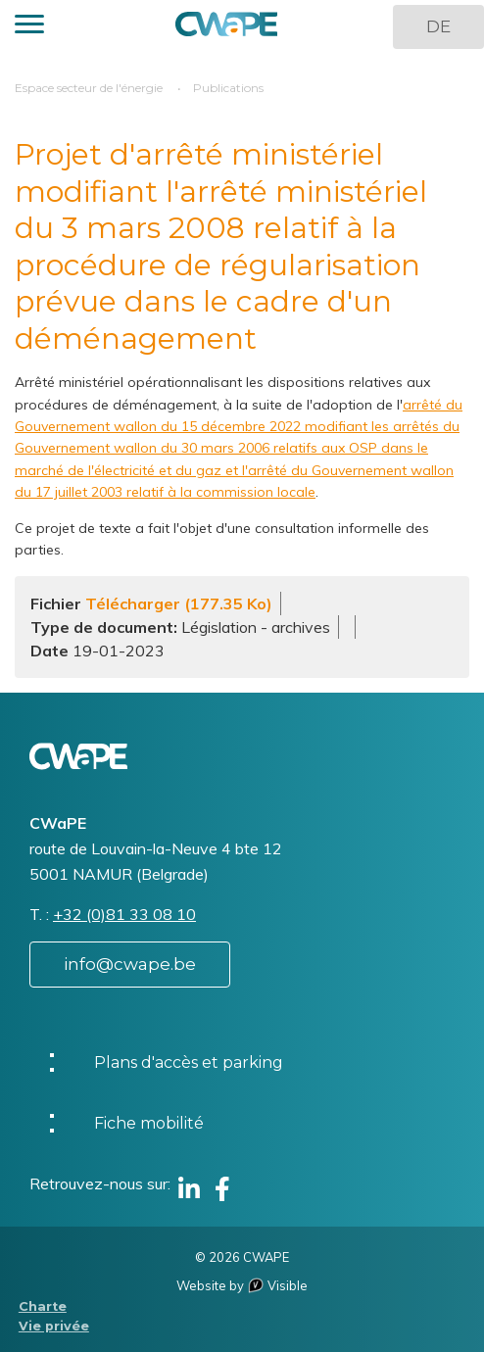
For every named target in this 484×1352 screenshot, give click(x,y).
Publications (228, 87)
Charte (43, 1306)
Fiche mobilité (149, 1123)
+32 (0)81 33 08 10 (124, 914)
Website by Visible (242, 1285)
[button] (29, 27)
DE (438, 26)
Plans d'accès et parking (188, 1062)
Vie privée (54, 1326)
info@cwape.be (130, 964)
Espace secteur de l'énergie (89, 87)
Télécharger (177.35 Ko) (178, 603)
